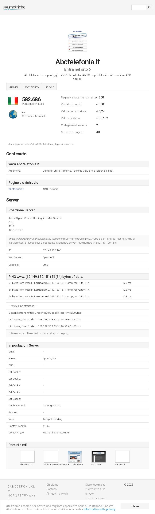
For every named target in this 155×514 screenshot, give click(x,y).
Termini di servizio (95, 498)
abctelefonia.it (16, 189)
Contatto (52, 489)
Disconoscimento (95, 484)
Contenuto (31, 87)
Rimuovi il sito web (57, 493)
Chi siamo (52, 484)
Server (49, 87)
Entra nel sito (76, 69)
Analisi (13, 87)
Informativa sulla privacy (100, 510)
